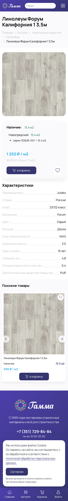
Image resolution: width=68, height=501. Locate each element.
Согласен (16, 472)
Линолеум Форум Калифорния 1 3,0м (25, 358)
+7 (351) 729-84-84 (34, 431)
